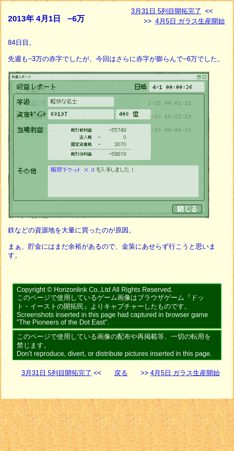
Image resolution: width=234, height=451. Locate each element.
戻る (121, 372)
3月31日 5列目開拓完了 (166, 11)
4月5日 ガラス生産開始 (190, 21)
